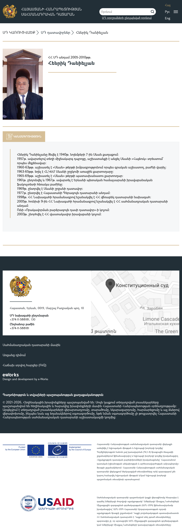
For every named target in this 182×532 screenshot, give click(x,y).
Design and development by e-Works (25, 379)
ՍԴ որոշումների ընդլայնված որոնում (127, 18)
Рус (167, 11)
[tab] (24, 136)
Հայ (167, 5)
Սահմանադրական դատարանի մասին (31, 345)
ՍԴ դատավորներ (55, 32)
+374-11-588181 (19, 319)
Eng (167, 18)
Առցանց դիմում (14, 355)
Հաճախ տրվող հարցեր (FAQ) (24, 365)
